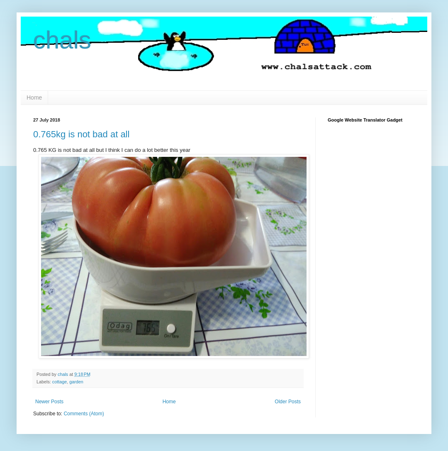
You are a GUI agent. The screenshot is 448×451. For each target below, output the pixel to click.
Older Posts (288, 402)
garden (76, 381)
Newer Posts (49, 402)
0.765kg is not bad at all (81, 134)
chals (62, 40)
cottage (59, 381)
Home (34, 97)
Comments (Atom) (83, 414)
